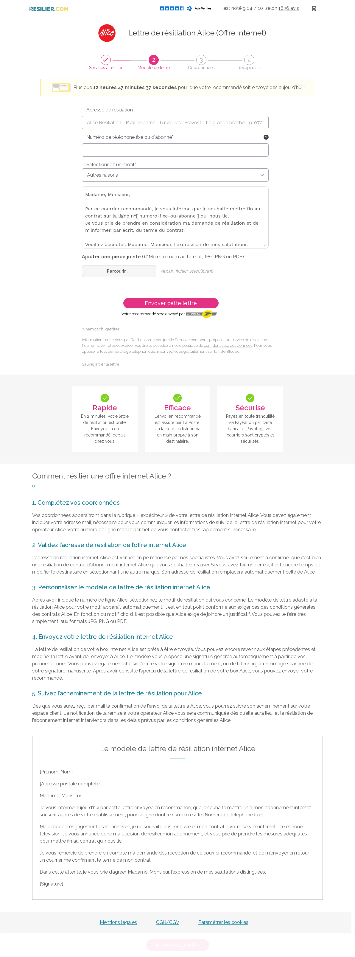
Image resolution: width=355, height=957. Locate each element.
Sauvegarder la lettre (100, 364)
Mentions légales (118, 922)
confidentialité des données (228, 345)
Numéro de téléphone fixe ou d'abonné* (129, 137)
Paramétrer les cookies (223, 922)
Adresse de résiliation (109, 110)
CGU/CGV (167, 922)
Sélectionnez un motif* (111, 164)
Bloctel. (233, 351)
